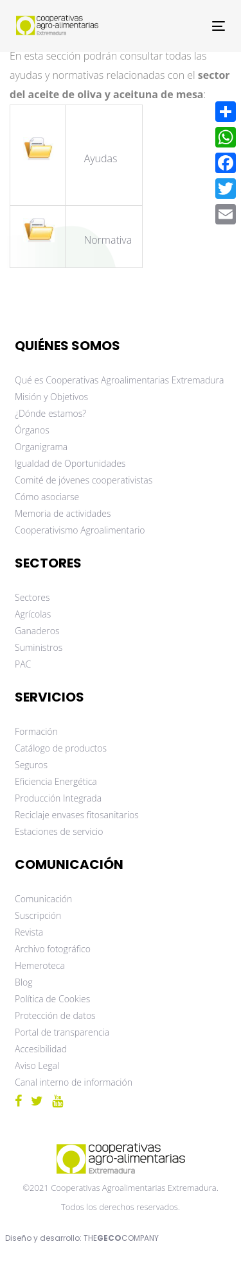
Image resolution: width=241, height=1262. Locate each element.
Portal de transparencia (62, 1032)
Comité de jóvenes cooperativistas (83, 480)
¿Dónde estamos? (50, 413)
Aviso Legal (37, 1065)
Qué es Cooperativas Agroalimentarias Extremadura (119, 380)
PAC (23, 664)
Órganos (32, 430)
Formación (36, 731)
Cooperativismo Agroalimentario (80, 530)
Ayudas (102, 158)
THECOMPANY (121, 1238)
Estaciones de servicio (59, 831)
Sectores (32, 597)
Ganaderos (37, 631)
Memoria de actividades (63, 513)
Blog (23, 982)
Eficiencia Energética (56, 781)
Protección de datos (55, 1015)
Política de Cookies (52, 999)
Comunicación (43, 899)
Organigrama (41, 447)
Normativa (108, 240)
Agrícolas (33, 614)
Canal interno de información (73, 1082)
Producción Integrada (58, 798)
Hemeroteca (40, 965)
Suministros (38, 647)
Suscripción (38, 915)
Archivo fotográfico (53, 949)
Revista (29, 932)
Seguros (31, 765)
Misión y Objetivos (51, 397)
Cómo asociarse (47, 497)
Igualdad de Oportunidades (70, 463)
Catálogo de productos (61, 748)
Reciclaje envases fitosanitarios (77, 815)
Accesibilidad (41, 1049)
